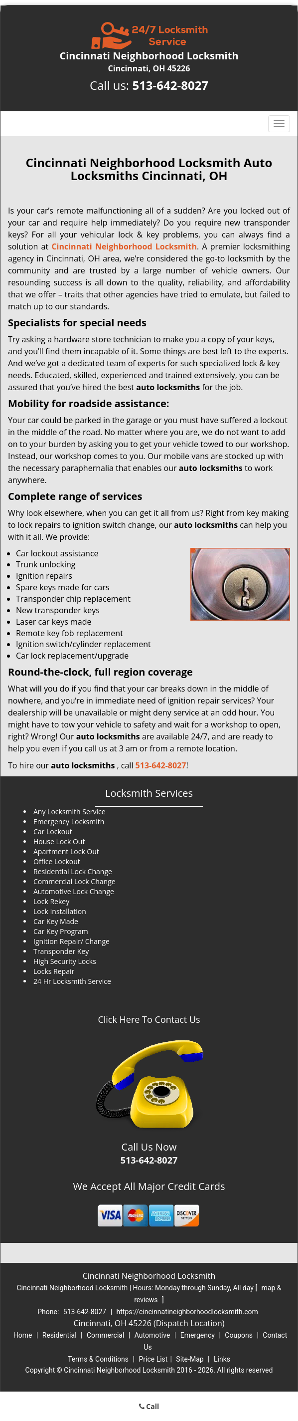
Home (22, 1335)
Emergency (197, 1335)
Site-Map (189, 1359)
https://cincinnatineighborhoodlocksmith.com (187, 1312)
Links (222, 1359)
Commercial (105, 1335)
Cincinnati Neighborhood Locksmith (124, 246)
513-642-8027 (170, 85)
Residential (59, 1335)
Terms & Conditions (98, 1359)
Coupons (239, 1335)
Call (149, 1406)
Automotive (152, 1335)
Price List (153, 1359)
